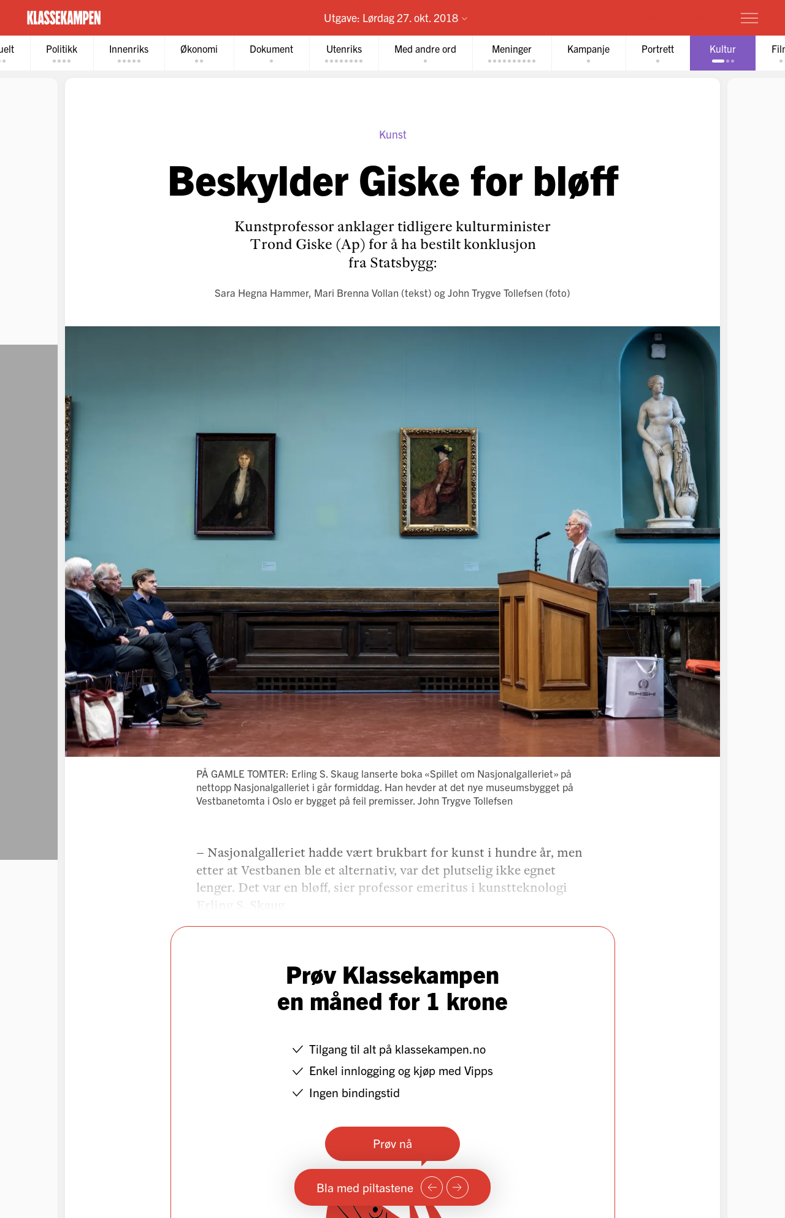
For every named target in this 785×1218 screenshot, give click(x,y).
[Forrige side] (432, 1187)
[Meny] (749, 18)
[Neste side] (457, 1187)
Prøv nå (392, 1143)
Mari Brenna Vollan (356, 292)
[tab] (61, 53)
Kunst (393, 134)
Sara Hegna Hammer (261, 292)
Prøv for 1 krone (676, 17)
